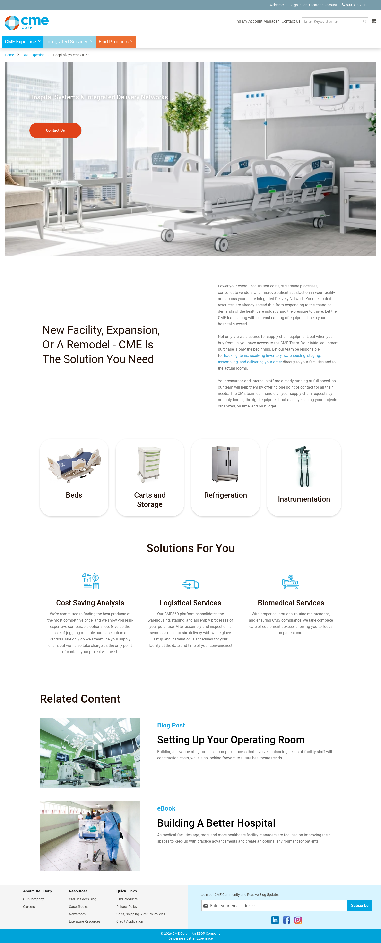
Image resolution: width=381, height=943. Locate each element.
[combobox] (333, 21)
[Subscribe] (359, 905)
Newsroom (77, 914)
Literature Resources (84, 921)
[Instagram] (298, 921)
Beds (74, 495)
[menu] (190, 42)
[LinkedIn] (275, 921)
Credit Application (129, 921)
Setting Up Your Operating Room (231, 739)
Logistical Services (190, 602)
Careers (29, 906)
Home (9, 55)
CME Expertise (33, 55)
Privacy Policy (126, 906)
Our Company (33, 899)
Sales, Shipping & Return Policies (140, 914)
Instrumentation (304, 499)
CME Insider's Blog (82, 899)
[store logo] (27, 23)
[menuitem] (21, 42)
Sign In (296, 5)
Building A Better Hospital (216, 823)
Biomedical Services (291, 602)
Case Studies (78, 906)
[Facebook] (286, 921)
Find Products (127, 899)
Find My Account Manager (254, 21)
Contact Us (288, 21)
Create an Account (323, 5)
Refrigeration (225, 495)
